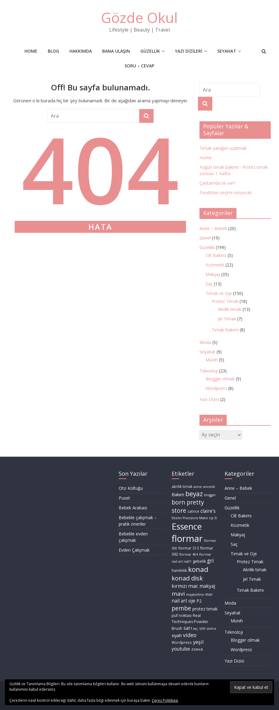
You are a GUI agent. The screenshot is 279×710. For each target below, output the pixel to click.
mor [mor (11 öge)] (209, 594)
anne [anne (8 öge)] (198, 487)
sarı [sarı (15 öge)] (188, 628)
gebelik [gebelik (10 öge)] (199, 561)
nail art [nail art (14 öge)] (179, 601)
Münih (212, 360)
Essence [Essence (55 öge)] (187, 526)
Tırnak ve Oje (219, 293)
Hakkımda (80, 51)
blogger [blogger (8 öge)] (210, 495)
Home (30, 51)
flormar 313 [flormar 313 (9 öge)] (188, 548)
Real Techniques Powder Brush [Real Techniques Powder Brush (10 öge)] (190, 622)
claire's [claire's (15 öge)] (208, 511)
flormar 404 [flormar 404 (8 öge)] (188, 554)
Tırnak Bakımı (225, 330)
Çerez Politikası (165, 700)
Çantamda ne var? (217, 183)
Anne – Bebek (213, 228)
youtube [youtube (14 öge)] (181, 649)
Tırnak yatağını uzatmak (223, 148)
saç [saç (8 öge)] (195, 628)
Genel (205, 238)
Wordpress (216, 388)
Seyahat (226, 51)
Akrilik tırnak (229, 309)
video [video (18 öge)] (189, 635)
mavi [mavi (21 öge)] (178, 593)
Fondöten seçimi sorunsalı (225, 192)
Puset (124, 498)
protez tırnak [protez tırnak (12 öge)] (205, 609)
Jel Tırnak (227, 319)
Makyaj (213, 274)
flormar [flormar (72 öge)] (187, 538)
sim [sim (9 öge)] (202, 628)
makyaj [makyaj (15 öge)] (207, 586)
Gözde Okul (139, 17)
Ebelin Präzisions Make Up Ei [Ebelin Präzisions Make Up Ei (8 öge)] (194, 518)
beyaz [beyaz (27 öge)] (194, 493)
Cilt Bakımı (216, 255)
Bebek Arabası (133, 508)
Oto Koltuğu (131, 488)
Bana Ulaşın (116, 51)
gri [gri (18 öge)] (210, 560)
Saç (209, 284)
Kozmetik (215, 265)
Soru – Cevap (139, 66)
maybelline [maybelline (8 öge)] (195, 594)
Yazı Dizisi (209, 399)
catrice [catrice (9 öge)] (193, 511)
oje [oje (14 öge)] (191, 601)
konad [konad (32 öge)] (198, 569)
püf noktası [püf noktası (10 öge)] (182, 615)
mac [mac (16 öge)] (193, 585)
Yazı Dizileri (188, 51)
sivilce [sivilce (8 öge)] (211, 628)
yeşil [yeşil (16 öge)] (198, 641)
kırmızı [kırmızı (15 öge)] (179, 586)
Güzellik (150, 51)
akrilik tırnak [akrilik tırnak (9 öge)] (182, 486)
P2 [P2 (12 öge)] (199, 601)
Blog (53, 51)
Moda (205, 342)
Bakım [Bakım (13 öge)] (178, 494)
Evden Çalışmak (134, 550)
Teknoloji (208, 371)
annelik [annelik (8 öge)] (209, 487)
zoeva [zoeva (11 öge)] (197, 649)
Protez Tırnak (225, 301)
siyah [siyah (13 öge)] (177, 635)
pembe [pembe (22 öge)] (181, 608)
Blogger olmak (220, 379)
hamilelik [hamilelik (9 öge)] (179, 570)
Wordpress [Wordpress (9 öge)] (182, 642)
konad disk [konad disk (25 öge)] (187, 578)
